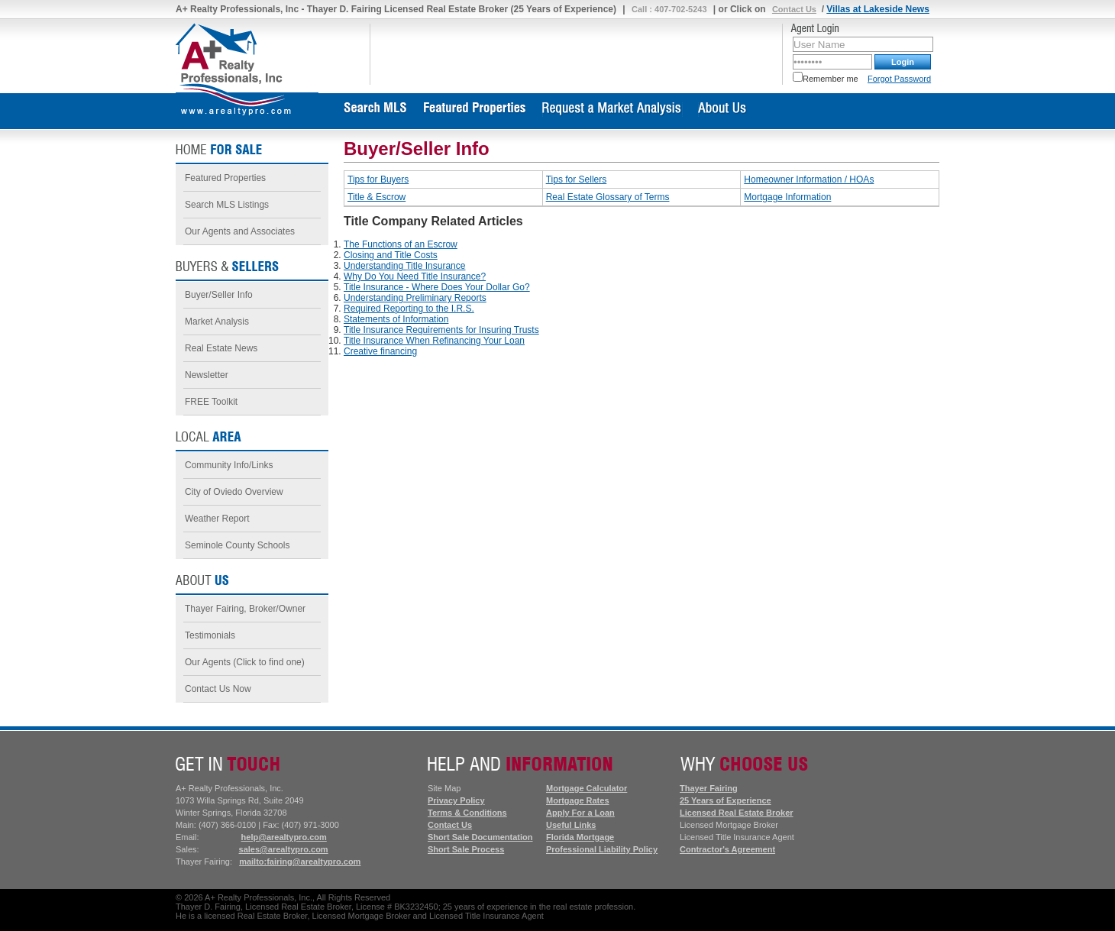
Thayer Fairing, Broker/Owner (245, 608)
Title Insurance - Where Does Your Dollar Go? (437, 287)
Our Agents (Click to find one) (245, 662)
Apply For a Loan (580, 812)
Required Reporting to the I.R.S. (409, 308)
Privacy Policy (456, 800)
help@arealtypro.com (284, 837)
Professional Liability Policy (602, 849)
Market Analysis (217, 321)
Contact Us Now (218, 689)
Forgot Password (899, 78)
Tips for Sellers (576, 179)
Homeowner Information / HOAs (809, 179)
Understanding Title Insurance (404, 265)
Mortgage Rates (577, 800)
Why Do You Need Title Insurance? (415, 276)
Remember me (825, 78)
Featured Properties (225, 178)
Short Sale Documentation (480, 837)
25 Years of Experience (725, 800)
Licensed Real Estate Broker (736, 812)
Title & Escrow (376, 197)
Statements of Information (396, 319)
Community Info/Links (229, 465)
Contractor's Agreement (727, 849)
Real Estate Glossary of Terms (608, 197)
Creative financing (380, 351)
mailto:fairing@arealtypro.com (299, 861)
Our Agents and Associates (240, 231)
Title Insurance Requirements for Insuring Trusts (441, 330)
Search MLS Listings (227, 204)
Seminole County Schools (237, 545)
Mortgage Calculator (586, 788)
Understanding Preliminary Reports (415, 298)
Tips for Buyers (378, 179)
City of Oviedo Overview (234, 492)
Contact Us (794, 9)
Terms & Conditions (467, 812)
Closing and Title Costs (391, 255)
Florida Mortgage (580, 837)
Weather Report (217, 518)
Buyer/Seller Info (219, 294)
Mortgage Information (787, 197)
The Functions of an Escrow (400, 244)
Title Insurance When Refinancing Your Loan (434, 340)
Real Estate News (221, 348)
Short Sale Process (466, 849)
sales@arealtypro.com (283, 849)
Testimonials (210, 635)
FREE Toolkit (211, 401)
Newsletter (206, 375)
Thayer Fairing (709, 788)
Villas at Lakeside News (877, 9)
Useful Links (571, 824)
